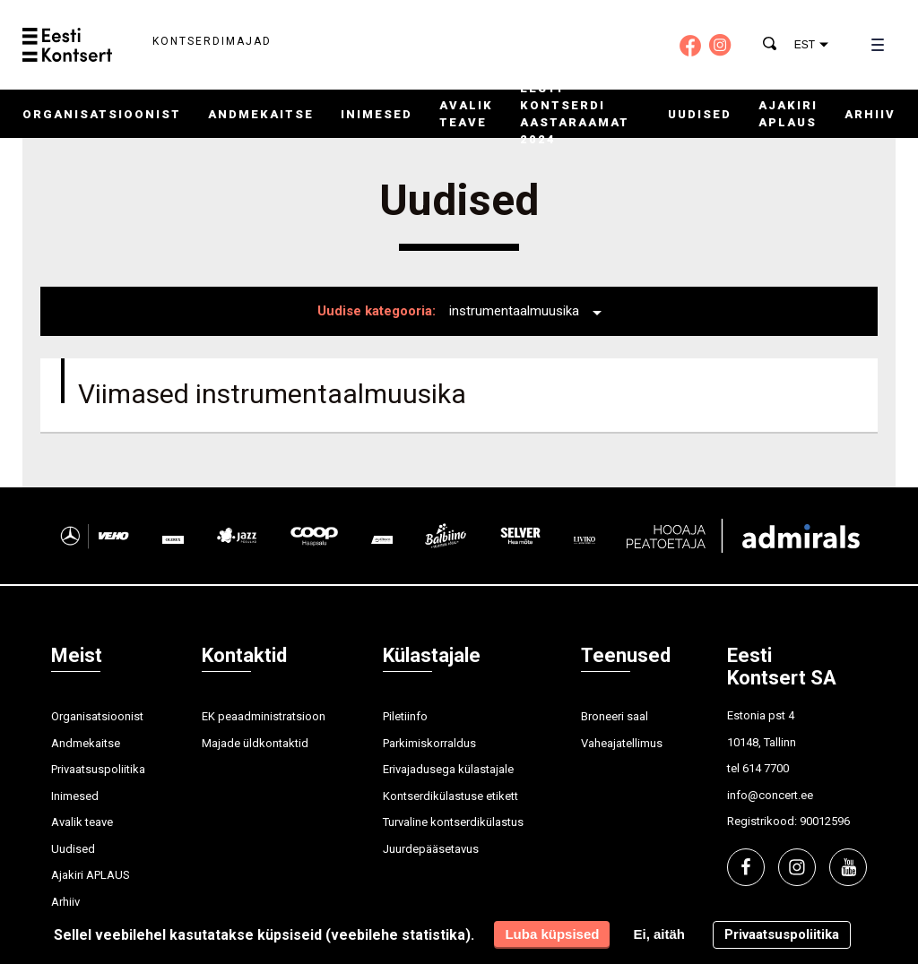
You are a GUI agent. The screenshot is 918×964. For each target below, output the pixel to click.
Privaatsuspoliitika (98, 769)
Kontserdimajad (212, 41)
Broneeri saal (614, 716)
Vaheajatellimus (622, 743)
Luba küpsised (552, 934)
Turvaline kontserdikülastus (453, 822)
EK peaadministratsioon (263, 716)
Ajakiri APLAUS (90, 875)
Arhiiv (870, 114)
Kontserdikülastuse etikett (450, 796)
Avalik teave (82, 822)
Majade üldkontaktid (255, 743)
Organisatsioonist (101, 114)
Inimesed (376, 114)
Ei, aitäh (659, 934)
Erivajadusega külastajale (448, 769)
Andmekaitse (261, 114)
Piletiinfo (405, 716)
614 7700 (765, 768)
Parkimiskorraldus (429, 743)
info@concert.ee (770, 795)
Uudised (700, 114)
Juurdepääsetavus (431, 849)
